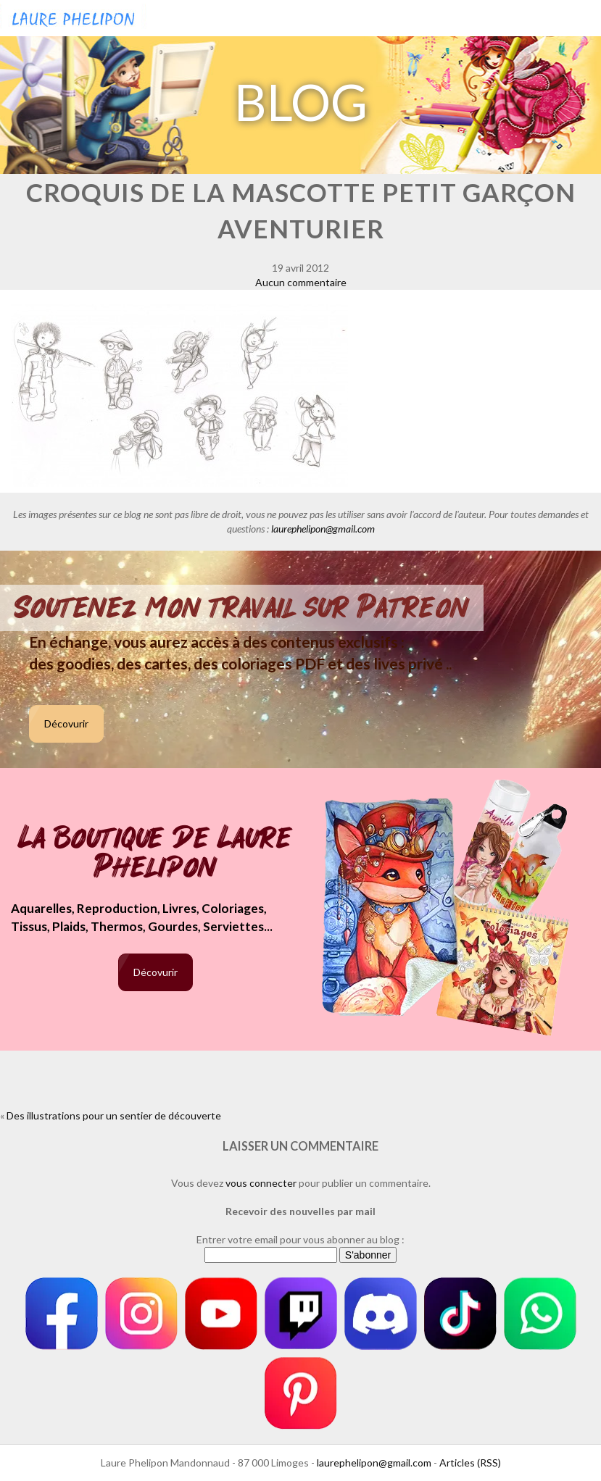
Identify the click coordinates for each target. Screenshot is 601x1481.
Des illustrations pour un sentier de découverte (114, 1115)
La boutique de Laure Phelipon (155, 854)
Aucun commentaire (301, 282)
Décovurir (66, 723)
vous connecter (261, 1183)
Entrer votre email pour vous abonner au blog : (300, 1239)
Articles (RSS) (470, 1462)
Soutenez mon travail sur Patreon (241, 608)
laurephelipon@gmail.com (323, 528)
